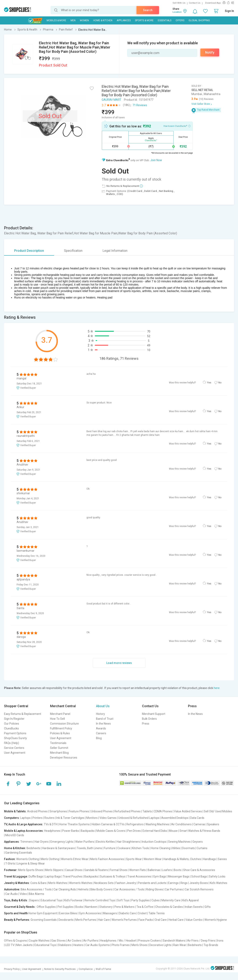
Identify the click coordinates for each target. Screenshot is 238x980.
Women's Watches (80, 883)
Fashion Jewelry (125, 883)
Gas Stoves (58, 940)
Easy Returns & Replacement (22, 713)
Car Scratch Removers (199, 889)
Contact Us (194, 3)
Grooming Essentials (44, 919)
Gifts (208, 906)
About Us (103, 706)
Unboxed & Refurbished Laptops (138, 817)
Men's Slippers (54, 870)
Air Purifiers (90, 940)
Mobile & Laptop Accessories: (24, 830)
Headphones (52, 830)
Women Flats (137, 870)
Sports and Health (16, 913)
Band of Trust (104, 718)
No (219, 382)
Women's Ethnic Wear (74, 859)
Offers (180, 20)
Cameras (199, 824)
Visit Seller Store (200, 104)
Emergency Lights (61, 841)
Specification (73, 251)
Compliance (86, 968)
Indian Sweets (194, 906)
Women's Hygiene (215, 919)
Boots (177, 870)
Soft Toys (123, 900)
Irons (220, 940)
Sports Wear (134, 859)
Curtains (202, 848)
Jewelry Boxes (198, 883)
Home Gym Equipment (42, 913)
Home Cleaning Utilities (165, 848)
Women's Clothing (27, 859)
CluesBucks (11, 728)
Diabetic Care (127, 913)
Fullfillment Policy (61, 728)
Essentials (164, 20)
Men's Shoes (139, 945)
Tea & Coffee (144, 906)
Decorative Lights (160, 945)
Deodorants (66, 919)
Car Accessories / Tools (129, 889)
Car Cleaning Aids (64, 889)
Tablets (147, 811)
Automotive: (12, 889)
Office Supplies (46, 906)
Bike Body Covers (101, 889)
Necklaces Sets (104, 883)
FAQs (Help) (11, 743)
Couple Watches (39, 940)
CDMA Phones (163, 811)
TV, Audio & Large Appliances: (23, 824)
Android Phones (37, 811)
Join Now (156, 160)
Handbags (209, 859)
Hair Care (104, 919)
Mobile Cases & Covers (110, 830)
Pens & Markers (124, 906)
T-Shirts (10, 863)
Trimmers (26, 841)
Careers (101, 733)
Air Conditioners (181, 824)
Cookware (123, 848)
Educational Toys (51, 900)
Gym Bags (159, 876)
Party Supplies (140, 900)
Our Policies (11, 723)
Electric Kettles (105, 841)
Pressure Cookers (149, 940)
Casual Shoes (73, 870)
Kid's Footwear (73, 900)
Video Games (107, 817)
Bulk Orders (149, 718)
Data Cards (197, 817)
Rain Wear (179, 945)
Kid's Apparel (190, 900)
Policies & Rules (60, 733)
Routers (49, 817)
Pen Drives (134, 830)
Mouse (173, 830)
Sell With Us (179, 3)
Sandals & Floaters (96, 870)
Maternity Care (170, 900)
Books (79, 906)
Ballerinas (154, 870)
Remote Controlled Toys (99, 900)
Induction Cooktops (154, 841)
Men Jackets (24, 945)
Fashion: (10, 859)
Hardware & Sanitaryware (58, 848)
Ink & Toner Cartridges (70, 817)
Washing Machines (157, 824)
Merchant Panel (60, 713)
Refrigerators (135, 824)
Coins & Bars (38, 883)
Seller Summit (59, 747)
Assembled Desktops (174, 817)
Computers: (12, 817)
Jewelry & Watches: (17, 883)
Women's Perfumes (124, 919)
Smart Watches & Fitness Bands (199, 830)
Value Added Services (188, 811)
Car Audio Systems (97, 945)
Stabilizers (65, 945)
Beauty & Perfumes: (17, 919)
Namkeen (91, 906)
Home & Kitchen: (15, 848)
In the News (103, 723)
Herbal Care (176, 919)
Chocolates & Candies (169, 906)
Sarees (222, 859)
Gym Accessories (90, 913)
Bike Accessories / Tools (36, 889)
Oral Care (161, 919)
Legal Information (114, 251)
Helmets (83, 889)
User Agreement (14, 752)
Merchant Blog (59, 752)
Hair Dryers (42, 841)
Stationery (106, 906)
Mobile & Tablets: (15, 811)
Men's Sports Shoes (30, 870)
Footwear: (10, 870)
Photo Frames (121, 945)
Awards (101, 728)
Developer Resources (63, 757)
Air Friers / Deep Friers (201, 940)
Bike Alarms (36, 893)
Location (177, 12)
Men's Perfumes (85, 919)
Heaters (78, 945)
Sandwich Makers (174, 940)
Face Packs (146, 919)
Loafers (167, 870)
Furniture (109, 848)
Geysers (197, 841)
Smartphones (58, 811)
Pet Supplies (66, 906)
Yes (209, 382)
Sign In (229, 11)
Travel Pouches (72, 876)
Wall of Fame (103, 968)
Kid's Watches (218, 883)
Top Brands (211, 945)
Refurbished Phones (127, 811)
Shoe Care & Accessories (199, 870)
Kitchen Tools (140, 848)
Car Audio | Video (16, 893)
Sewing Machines (179, 841)
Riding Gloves (154, 889)
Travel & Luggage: (16, 876)
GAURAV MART (111, 99)
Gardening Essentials (18, 852)
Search (148, 10)
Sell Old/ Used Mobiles (218, 811)
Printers (37, 817)
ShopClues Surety (15, 738)
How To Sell (57, 718)
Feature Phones (79, 811)
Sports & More (144, 20)
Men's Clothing (50, 859)
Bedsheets (33, 848)
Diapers (34, 900)
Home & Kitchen (102, 20)
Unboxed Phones (102, 811)
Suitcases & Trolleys (112, 876)
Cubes (156, 900)
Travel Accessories (139, 876)
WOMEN (84, 20)
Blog (99, 738)
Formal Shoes (118, 870)
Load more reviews (119, 663)
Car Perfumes (174, 889)
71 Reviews (139, 105)
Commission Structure (64, 723)
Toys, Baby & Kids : (16, 900)
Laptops (25, 817)
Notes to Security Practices (60, 968)
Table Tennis (156, 913)
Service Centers (14, 747)
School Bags (199, 876)
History (100, 713)
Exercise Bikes (68, 913)
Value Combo (194, 919)
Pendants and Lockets (152, 883)
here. (217, 688)
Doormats (188, 848)
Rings (184, 883)
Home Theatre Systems (74, 824)
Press (145, 723)
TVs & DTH (50, 824)
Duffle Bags (36, 876)
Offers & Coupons (15, 940)
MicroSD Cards (14, 835)
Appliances (124, 20)
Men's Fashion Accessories (107, 859)
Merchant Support (153, 713)
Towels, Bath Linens (89, 848)
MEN (73, 20)
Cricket (142, 913)
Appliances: (12, 841)
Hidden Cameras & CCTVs (108, 824)
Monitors (92, 817)
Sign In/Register (14, 718)
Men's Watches (57, 883)
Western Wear (153, 859)
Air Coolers (74, 940)
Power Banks (70, 830)
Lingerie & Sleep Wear (31, 863)
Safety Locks (217, 876)
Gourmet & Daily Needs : (20, 906)
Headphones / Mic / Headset (118, 940)
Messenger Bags (178, 876)
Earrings (173, 883)
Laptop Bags (53, 876)
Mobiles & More (56, 20)
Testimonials (58, 743)
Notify (209, 52)
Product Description (29, 251)
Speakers (213, 824)
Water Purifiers (84, 841)
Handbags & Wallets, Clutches (182, 859)
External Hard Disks (155, 830)
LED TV (9, 945)
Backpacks (88, 830)
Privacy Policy (12, 968)
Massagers (110, 913)
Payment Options (15, 733)
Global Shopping (199, 20)
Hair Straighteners (128, 841)
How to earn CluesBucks (177, 125)
